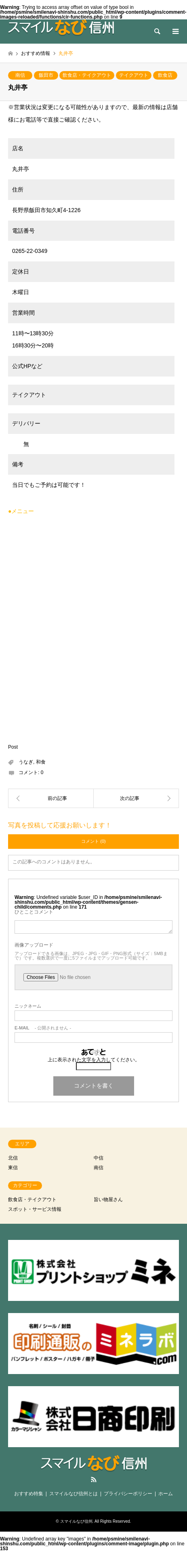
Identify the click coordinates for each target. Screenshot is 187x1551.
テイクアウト (133, 75)
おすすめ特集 (28, 1493)
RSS (94, 1479)
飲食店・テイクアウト (87, 75)
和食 (41, 762)
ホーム (165, 1493)
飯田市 (46, 75)
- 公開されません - (43, 1028)
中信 (98, 1158)
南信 (20, 75)
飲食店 (165, 75)
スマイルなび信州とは (73, 1493)
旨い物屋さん (108, 1199)
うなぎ (26, 762)
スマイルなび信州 (76, 1521)
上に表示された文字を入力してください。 (94, 1060)
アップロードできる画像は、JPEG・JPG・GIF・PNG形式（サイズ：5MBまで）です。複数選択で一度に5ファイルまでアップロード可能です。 (91, 955)
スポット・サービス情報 (34, 1209)
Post (13, 747)
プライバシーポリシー (128, 1493)
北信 (13, 1158)
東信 (13, 1167)
